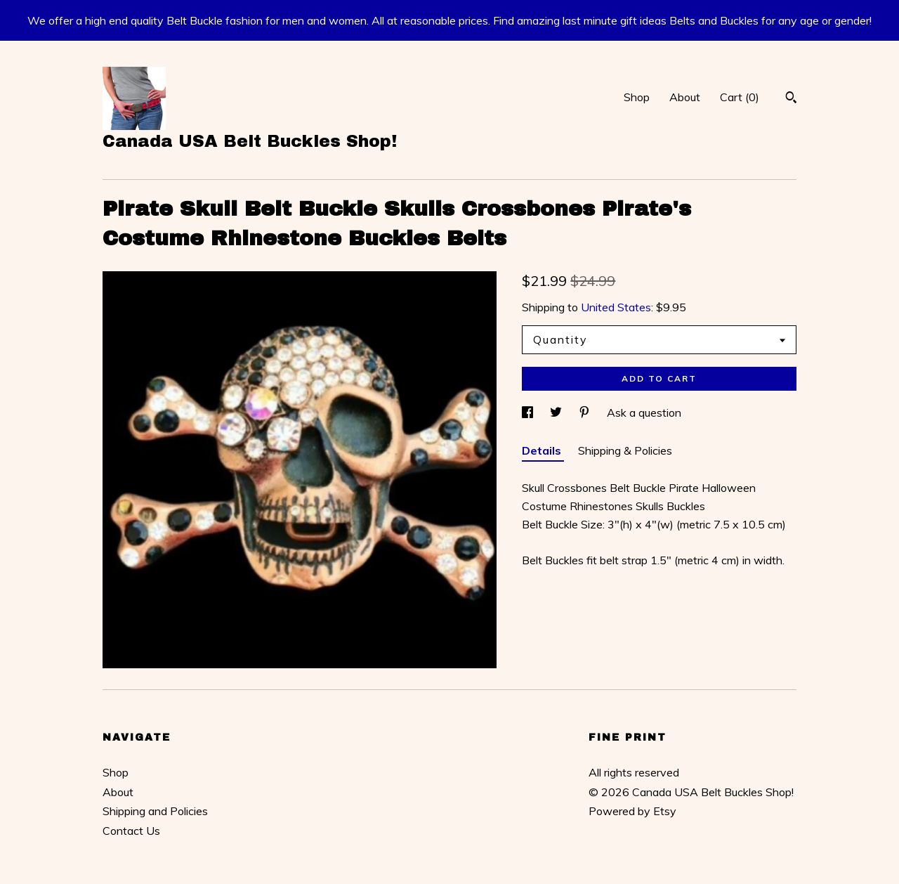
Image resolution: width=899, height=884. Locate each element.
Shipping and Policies (155, 811)
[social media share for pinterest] (586, 412)
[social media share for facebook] (529, 412)
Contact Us (131, 831)
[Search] (791, 99)
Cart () (739, 97)
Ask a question (644, 412)
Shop (637, 97)
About (684, 97)
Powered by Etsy (632, 811)
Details (543, 450)
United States (616, 307)
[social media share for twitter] (557, 412)
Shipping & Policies (625, 450)
